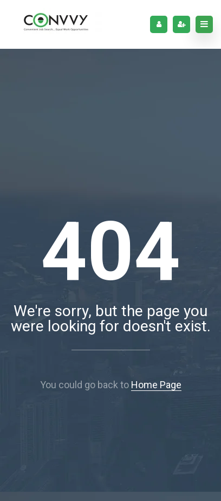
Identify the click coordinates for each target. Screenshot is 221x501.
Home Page (156, 384)
